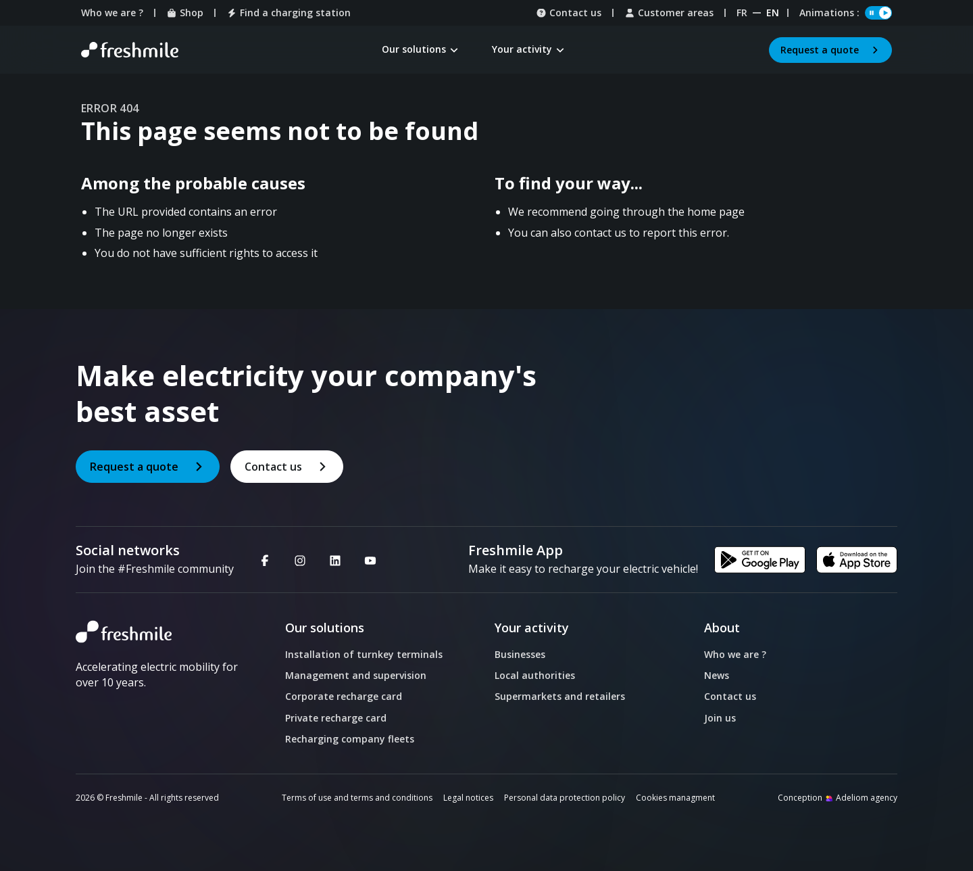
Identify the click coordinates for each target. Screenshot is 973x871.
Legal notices (468, 797)
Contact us (568, 12)
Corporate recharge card (343, 696)
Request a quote (830, 49)
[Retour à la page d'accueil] (129, 50)
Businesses (520, 654)
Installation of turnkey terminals (364, 654)
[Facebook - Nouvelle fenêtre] (265, 559)
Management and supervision (355, 675)
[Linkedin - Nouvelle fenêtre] (335, 559)
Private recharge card (335, 717)
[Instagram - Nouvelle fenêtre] (300, 559)
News (716, 675)
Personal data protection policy (564, 797)
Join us (720, 717)
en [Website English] (772, 12)
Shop (184, 12)
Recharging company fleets (349, 738)
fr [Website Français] (742, 12)
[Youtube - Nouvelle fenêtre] (370, 559)
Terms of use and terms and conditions (357, 797)
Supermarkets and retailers (560, 696)
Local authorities (535, 675)
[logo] (159, 631)
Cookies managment (675, 797)
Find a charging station (288, 12)
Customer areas (669, 12)
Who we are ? (112, 12)
